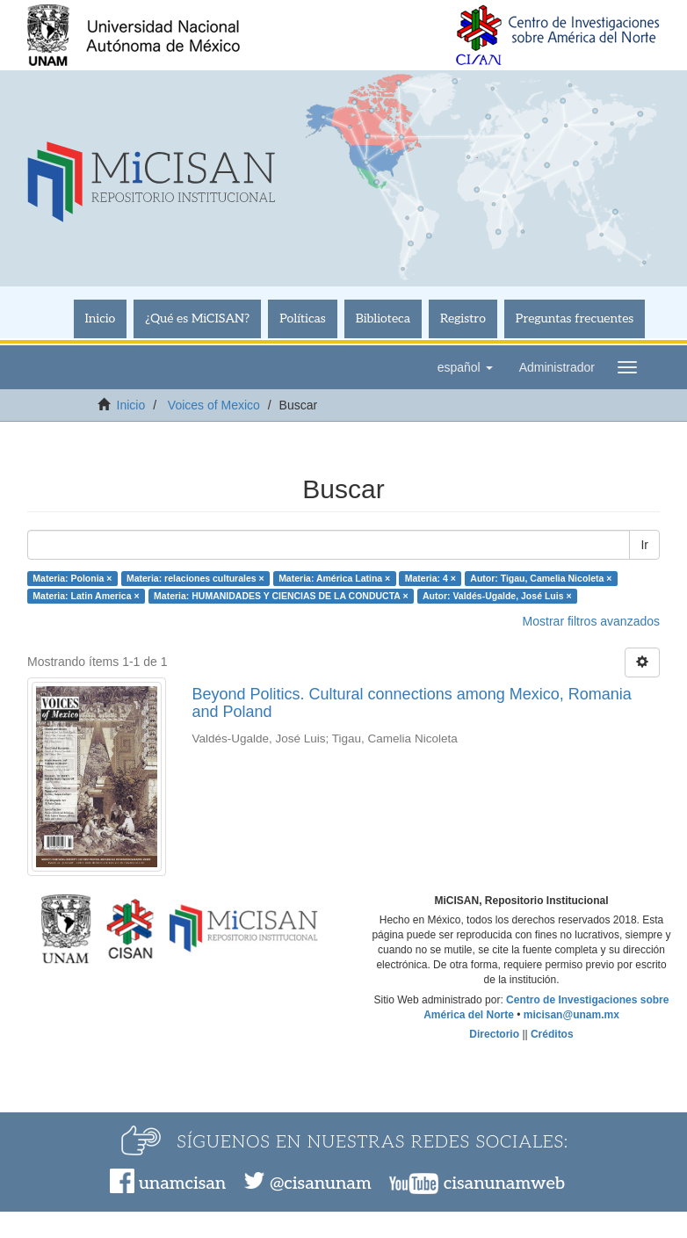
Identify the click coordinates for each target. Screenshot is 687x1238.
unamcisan (182, 1183)
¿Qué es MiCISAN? (197, 318)
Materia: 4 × (430, 578)
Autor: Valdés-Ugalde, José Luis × (497, 595)
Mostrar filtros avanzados (591, 621)
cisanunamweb (504, 1183)
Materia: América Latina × (334, 578)
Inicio (100, 318)
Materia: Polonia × (72, 578)
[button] (465, 367)
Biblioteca (383, 318)
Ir (644, 545)
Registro (463, 318)
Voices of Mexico (214, 405)
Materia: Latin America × (86, 595)
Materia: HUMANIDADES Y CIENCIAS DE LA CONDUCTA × (281, 595)
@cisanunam (320, 1183)
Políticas (302, 318)
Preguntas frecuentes (574, 318)
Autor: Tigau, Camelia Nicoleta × (540, 578)
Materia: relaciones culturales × (195, 578)
